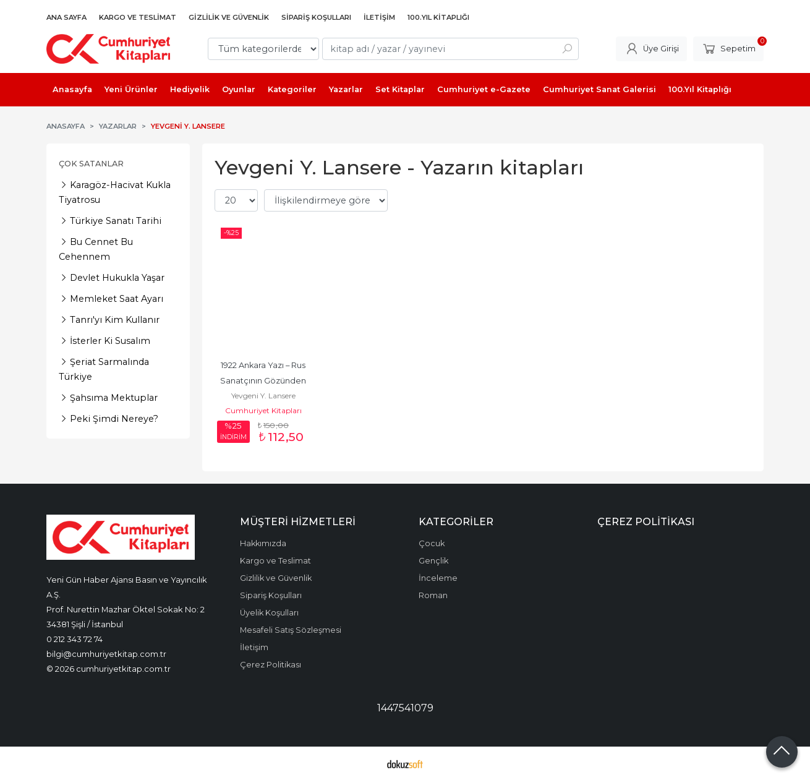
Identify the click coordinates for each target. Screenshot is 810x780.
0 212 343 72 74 (74, 639)
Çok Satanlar (91, 163)
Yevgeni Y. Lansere (263, 395)
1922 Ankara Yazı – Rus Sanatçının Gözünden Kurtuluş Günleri (264, 381)
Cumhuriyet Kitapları (263, 410)
